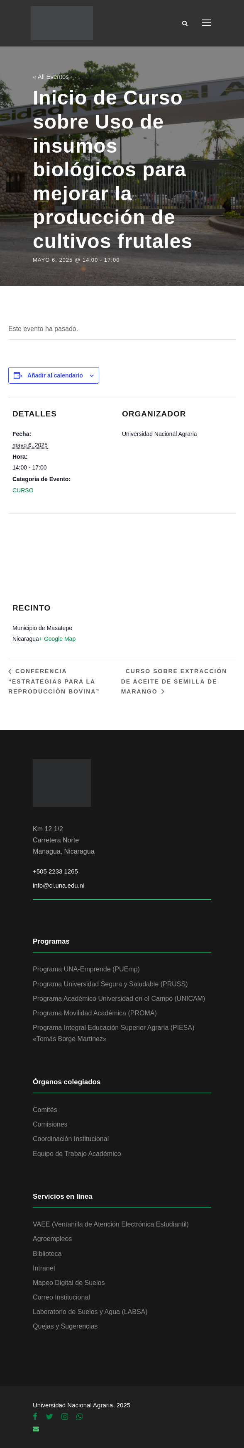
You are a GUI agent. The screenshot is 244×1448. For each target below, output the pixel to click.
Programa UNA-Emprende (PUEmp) (86, 969)
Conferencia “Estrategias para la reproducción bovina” (54, 681)
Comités (45, 1109)
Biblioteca (47, 1253)
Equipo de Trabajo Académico (77, 1153)
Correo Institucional (61, 1297)
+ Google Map (57, 638)
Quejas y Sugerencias (65, 1326)
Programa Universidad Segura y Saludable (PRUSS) (110, 984)
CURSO (23, 490)
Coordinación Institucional (71, 1138)
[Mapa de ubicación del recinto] (117, 563)
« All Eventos (51, 76)
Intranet (44, 1268)
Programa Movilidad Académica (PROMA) (95, 1013)
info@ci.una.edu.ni (58, 885)
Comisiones (50, 1124)
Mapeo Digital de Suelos (69, 1282)
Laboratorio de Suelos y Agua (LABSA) (90, 1311)
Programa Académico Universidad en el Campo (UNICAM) (119, 998)
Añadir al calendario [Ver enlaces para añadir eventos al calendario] (55, 375)
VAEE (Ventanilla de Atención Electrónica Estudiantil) (111, 1224)
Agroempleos (52, 1238)
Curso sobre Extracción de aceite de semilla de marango (174, 681)
